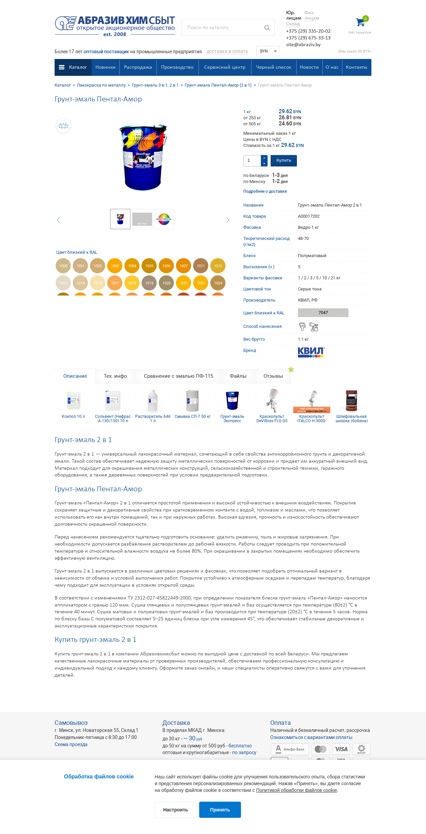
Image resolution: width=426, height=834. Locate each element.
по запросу (244, 752)
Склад (293, 24)
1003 (115, 266)
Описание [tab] (75, 376)
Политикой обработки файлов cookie (296, 790)
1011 (201, 266)
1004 (132, 266)
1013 (63, 283)
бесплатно (240, 745)
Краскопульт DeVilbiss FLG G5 (271, 418)
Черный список (273, 67)
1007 (184, 266)
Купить (283, 160)
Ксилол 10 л (73, 416)
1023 (201, 283)
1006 (166, 266)
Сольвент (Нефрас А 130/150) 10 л (113, 418)
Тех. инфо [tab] (115, 376)
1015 (98, 283)
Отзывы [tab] (273, 376)
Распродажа (138, 67)
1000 (63, 266)
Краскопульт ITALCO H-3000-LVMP (311, 418)
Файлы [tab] (238, 376)
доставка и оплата (227, 51)
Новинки (105, 67)
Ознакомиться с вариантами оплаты (311, 737)
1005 (149, 266)
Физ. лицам (310, 15)
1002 (98, 266)
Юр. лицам (292, 15)
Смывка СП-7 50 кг (193, 416)
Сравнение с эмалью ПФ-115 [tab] (178, 376)
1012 (218, 266)
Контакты (356, 67)
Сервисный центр (224, 67)
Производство (177, 67)
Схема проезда (71, 744)
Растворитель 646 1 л (153, 418)
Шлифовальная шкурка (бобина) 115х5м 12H (352, 418)
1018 (132, 283)
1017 (115, 283)
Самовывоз (71, 722)
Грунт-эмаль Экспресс (232, 418)
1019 (149, 283)
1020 (166, 283)
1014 (81, 283)
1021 (184, 283)
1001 (81, 266)
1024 (218, 283)
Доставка (176, 722)
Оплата (280, 722)
